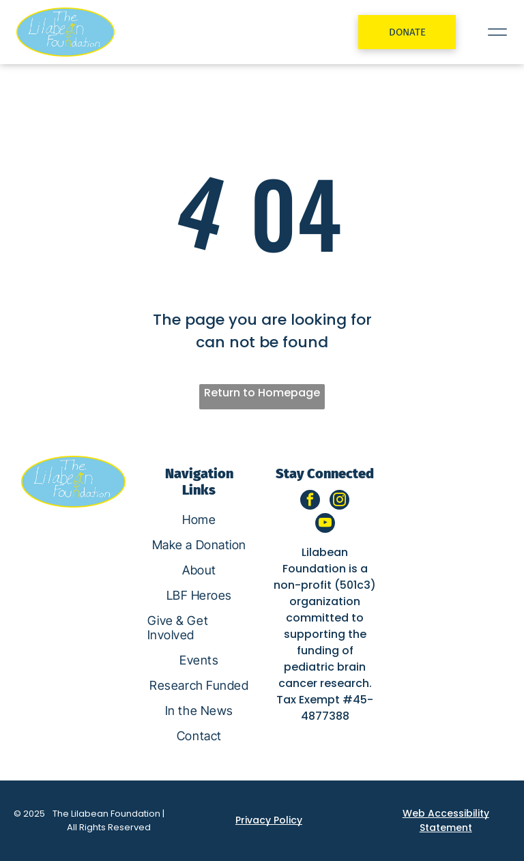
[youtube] (325, 524)
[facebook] (310, 501)
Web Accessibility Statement (446, 820)
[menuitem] (199, 519)
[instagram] (339, 501)
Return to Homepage (262, 392)
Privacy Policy (268, 820)
